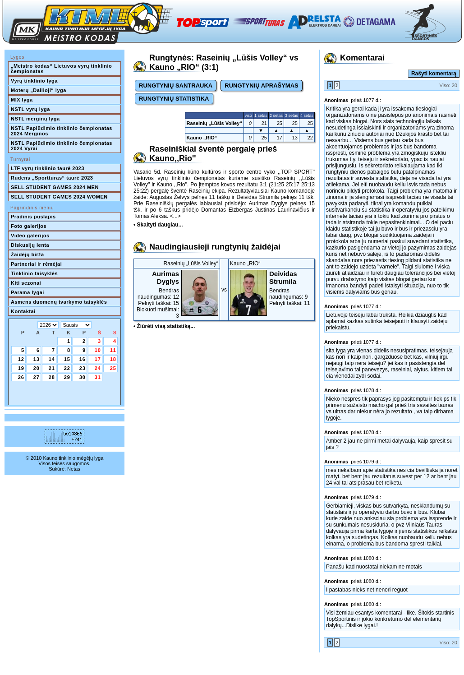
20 (36, 368)
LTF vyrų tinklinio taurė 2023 (47, 168)
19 (21, 368)
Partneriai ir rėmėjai (36, 264)
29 (67, 377)
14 (52, 359)
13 (36, 359)
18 (113, 359)
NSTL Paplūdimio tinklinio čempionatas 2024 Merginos (62, 130)
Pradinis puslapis (33, 216)
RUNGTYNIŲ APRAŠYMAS (261, 85)
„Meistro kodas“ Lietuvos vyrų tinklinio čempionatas (62, 68)
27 (36, 377)
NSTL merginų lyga (35, 118)
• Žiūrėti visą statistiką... (164, 326)
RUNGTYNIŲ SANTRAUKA (175, 85)
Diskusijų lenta (30, 245)
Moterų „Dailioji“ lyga (38, 90)
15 (67, 359)
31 (98, 377)
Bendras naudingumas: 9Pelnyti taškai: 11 (271, 288)
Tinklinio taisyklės (34, 273)
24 (98, 368)
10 (98, 350)
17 (98, 359)
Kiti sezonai (26, 283)
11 (113, 350)
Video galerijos (30, 235)
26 (21, 377)
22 (67, 368)
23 (82, 368)
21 (52, 368)
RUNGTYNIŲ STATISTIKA (174, 98)
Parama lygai (27, 292)
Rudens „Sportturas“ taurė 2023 (52, 177)
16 (82, 359)
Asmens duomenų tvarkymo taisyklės (59, 302)
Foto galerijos (28, 226)
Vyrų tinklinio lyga (34, 80)
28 (52, 377)
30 (82, 377)
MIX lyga (22, 99)
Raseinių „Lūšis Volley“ (214, 123)
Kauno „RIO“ (202, 137)
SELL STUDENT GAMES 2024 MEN (55, 187)
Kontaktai (23, 311)
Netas (73, 469)
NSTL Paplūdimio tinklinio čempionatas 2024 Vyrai (62, 145)
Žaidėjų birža (27, 254)
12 (21, 359)
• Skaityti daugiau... (158, 225)
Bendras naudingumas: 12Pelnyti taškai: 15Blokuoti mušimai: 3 (176, 294)
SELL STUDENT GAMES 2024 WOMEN (59, 196)
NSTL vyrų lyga (30, 109)
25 (113, 368)
